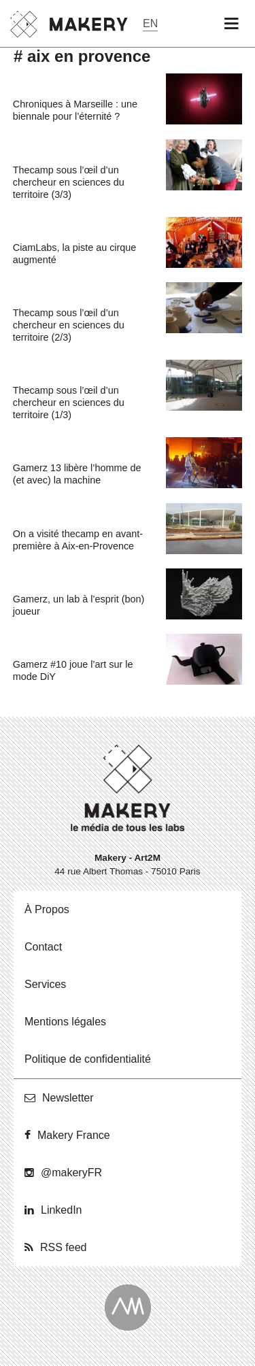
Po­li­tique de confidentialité (87, 1059)
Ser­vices (45, 984)
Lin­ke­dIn (61, 1210)
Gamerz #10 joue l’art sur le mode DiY (73, 670)
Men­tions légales (65, 1021)
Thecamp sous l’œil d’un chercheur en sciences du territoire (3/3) (68, 182)
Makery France (73, 1135)
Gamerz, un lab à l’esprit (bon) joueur (79, 605)
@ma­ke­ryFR (71, 1172)
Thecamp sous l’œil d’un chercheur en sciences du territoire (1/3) (68, 402)
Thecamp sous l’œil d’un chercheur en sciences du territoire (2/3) (68, 325)
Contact (43, 947)
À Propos (46, 909)
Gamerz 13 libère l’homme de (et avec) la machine (77, 473)
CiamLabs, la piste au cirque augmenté (75, 253)
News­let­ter (68, 1098)
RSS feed (63, 1247)
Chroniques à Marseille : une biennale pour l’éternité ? (75, 110)
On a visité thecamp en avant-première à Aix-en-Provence (78, 539)
